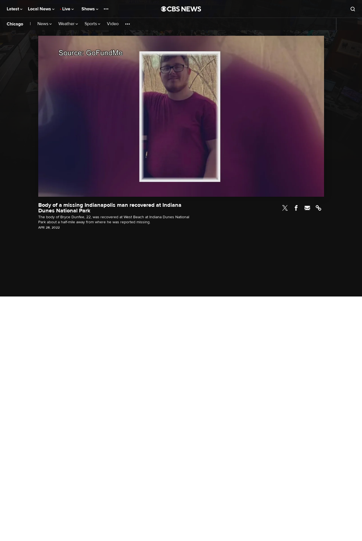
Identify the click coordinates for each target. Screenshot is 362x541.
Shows (89, 9)
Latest (14, 9)
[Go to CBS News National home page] (181, 9)
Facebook (296, 208)
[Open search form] (352, 8)
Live (68, 9)
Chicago (15, 24)
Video (113, 24)
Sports (92, 24)
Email (307, 208)
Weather (68, 24)
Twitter (285, 208)
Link (318, 208)
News (44, 24)
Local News (41, 9)
